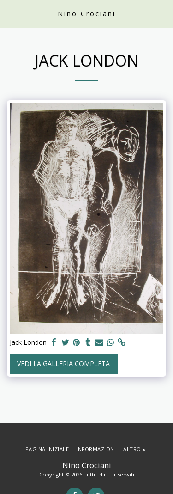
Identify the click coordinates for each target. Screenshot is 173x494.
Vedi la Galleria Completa (63, 363)
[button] (10, 13)
